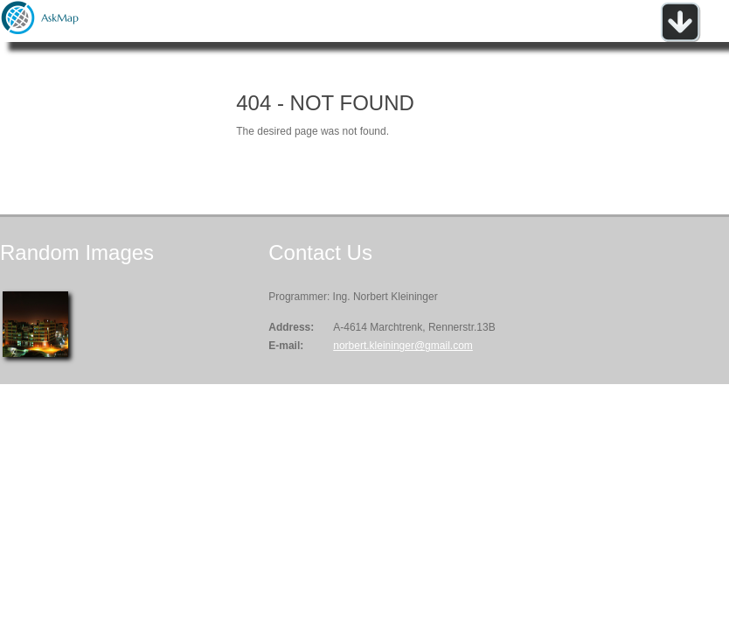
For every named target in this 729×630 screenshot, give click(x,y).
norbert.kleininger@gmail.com (403, 346)
